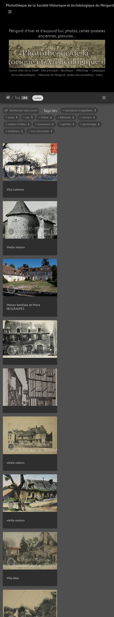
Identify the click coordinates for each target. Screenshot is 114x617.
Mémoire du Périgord (51, 75)
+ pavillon (66, 124)
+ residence (14, 131)
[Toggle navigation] (10, 12)
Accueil (8, 97)
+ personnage (90, 124)
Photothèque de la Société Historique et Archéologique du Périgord (60, 5)
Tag (17, 97)
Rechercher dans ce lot (21, 110)
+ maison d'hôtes (17, 124)
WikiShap (82, 70)
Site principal (49, 70)
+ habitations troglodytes (79, 110)
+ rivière (45, 117)
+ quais (12, 117)
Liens (99, 75)
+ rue (28, 117)
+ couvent (87, 117)
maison (37, 98)
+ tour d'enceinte (40, 131)
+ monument (44, 124)
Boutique (67, 70)
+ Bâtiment (65, 117)
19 (70, 604)
